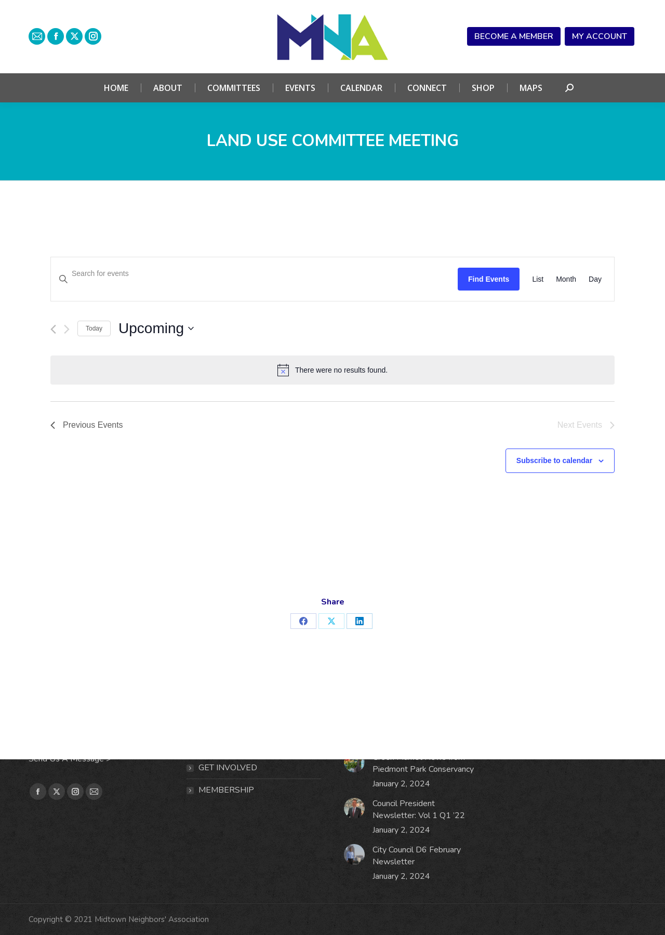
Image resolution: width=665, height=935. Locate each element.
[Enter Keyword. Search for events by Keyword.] (254, 273)
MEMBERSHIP (226, 790)
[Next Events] (67, 329)
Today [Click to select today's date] (94, 328)
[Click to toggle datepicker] (156, 328)
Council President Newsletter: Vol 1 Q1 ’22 (419, 809)
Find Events (488, 279)
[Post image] (354, 762)
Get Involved (227, 767)
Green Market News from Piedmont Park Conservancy (423, 763)
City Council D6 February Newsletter (417, 855)
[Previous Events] (53, 329)
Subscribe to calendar (554, 460)
